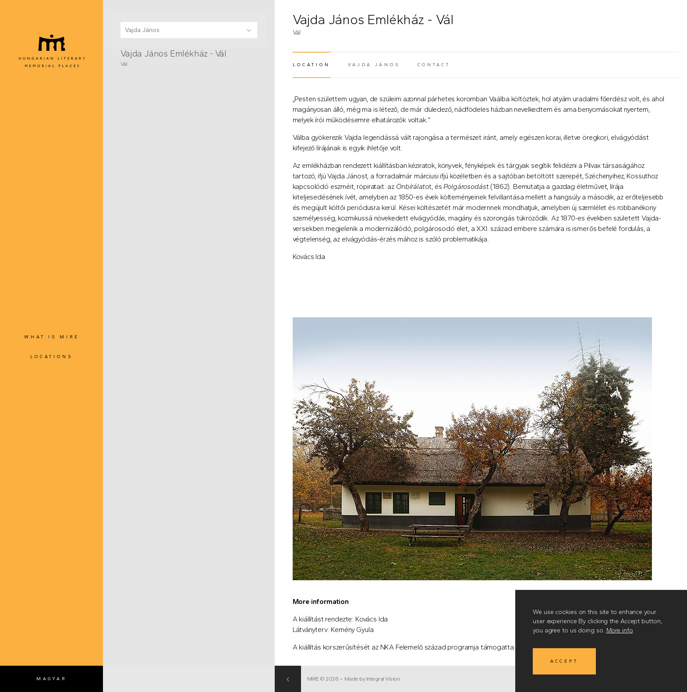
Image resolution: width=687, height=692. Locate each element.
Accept (564, 661)
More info (619, 630)
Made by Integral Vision (500, 679)
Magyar (51, 678)
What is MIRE (51, 337)
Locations (51, 356)
